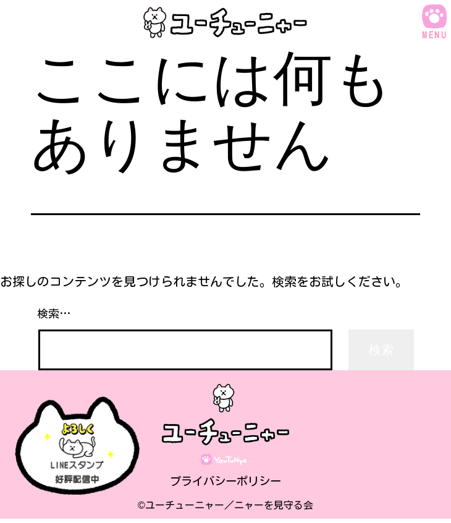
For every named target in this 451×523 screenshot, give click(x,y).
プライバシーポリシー (225, 484)
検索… (54, 313)
